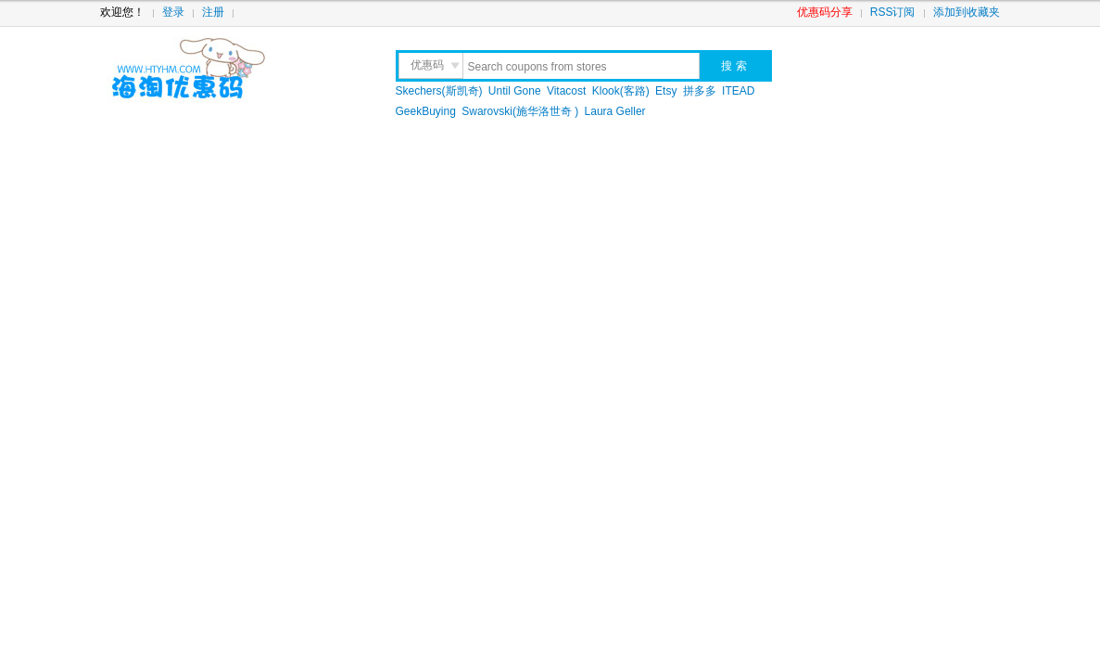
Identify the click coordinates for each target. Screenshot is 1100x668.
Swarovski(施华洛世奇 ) (519, 111)
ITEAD (738, 90)
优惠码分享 (825, 12)
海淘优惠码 (232, 70)
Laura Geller (615, 111)
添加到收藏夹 (966, 12)
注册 (213, 12)
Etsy (665, 90)
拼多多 (699, 90)
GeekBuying (426, 111)
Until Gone (514, 90)
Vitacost (566, 90)
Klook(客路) (621, 90)
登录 (173, 12)
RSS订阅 (893, 12)
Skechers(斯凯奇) (439, 90)
